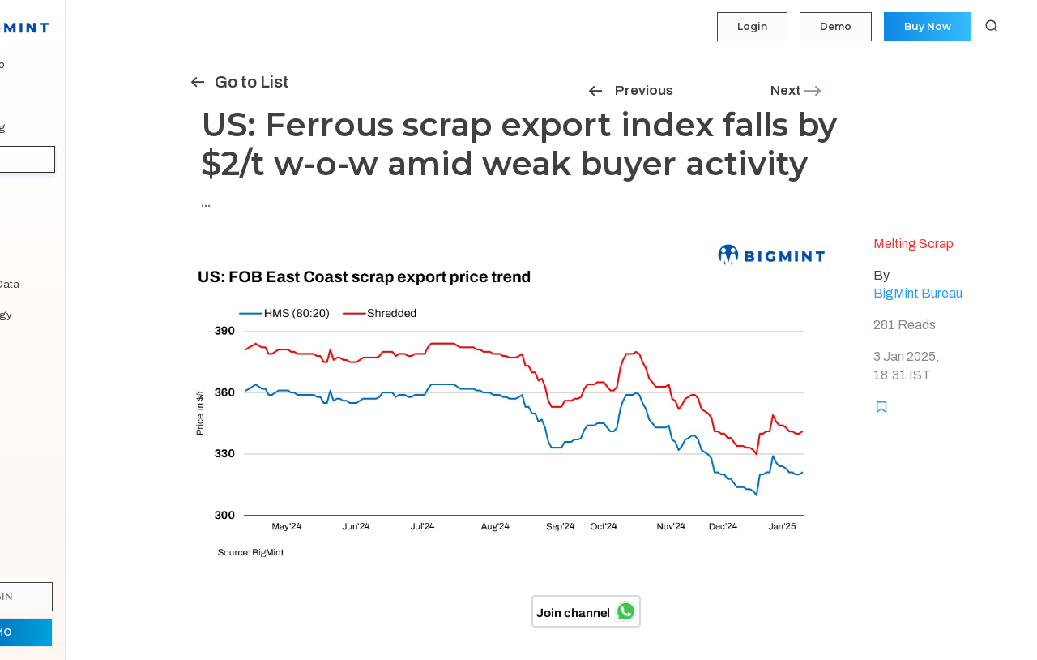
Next (796, 90)
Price (31, 96)
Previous (630, 90)
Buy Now (926, 26)
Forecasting (48, 128)
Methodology (51, 315)
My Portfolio (48, 65)
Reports (38, 253)
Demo (834, 26)
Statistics (42, 221)
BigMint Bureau (917, 293)
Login (750, 26)
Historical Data (55, 284)
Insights (40, 159)
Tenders (38, 190)
